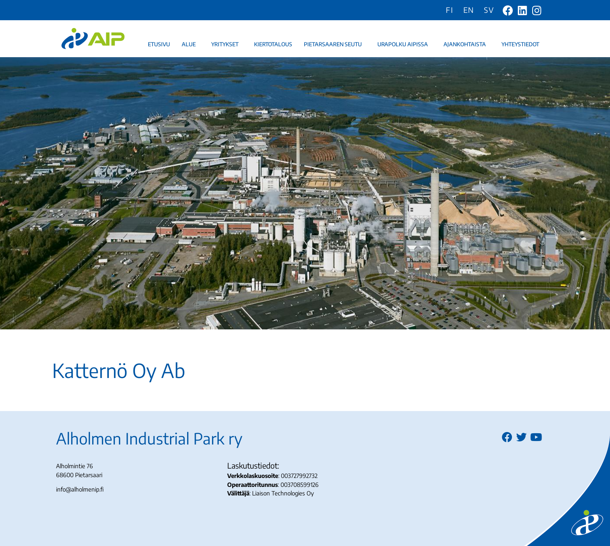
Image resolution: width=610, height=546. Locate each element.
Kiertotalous (273, 44)
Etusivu (159, 44)
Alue (191, 44)
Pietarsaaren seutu (335, 44)
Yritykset (226, 44)
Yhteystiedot (522, 44)
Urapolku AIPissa (404, 44)
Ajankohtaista (466, 44)
